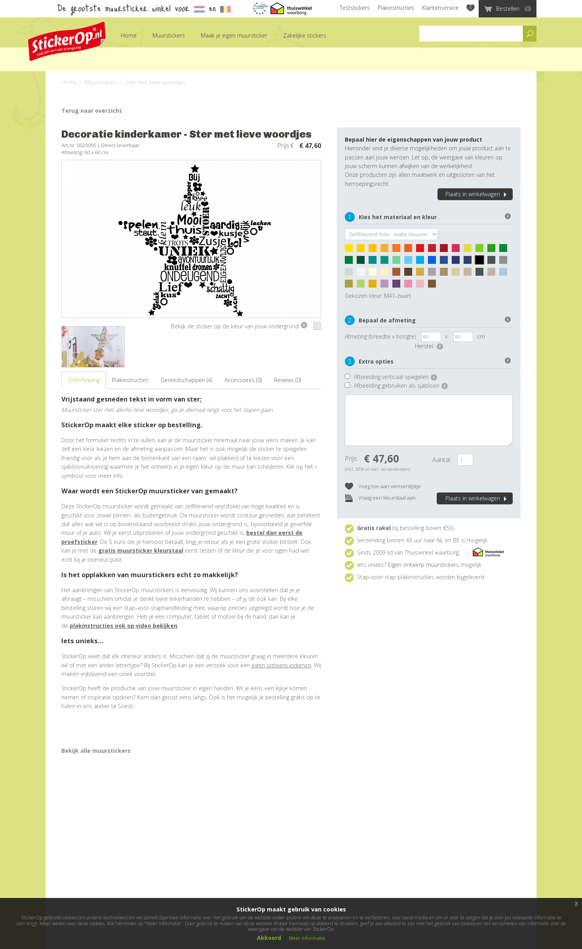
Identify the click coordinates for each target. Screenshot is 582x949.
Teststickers (355, 7)
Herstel (429, 346)
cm (481, 336)
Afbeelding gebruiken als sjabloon (401, 385)
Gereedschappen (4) (186, 380)
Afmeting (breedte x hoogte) (380, 336)
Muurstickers (168, 35)
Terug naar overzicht (91, 110)
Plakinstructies (396, 7)
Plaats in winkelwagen (477, 194)
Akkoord (269, 937)
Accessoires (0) (243, 380)
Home (129, 35)
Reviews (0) (287, 380)
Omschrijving (84, 380)
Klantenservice (440, 7)
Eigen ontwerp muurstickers (423, 564)
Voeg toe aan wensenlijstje (383, 487)
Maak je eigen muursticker (234, 35)
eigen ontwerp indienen (281, 665)
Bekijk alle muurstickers (96, 750)
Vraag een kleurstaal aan (380, 498)
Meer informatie (307, 938)
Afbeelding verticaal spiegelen (395, 377)
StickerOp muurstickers (67, 41)
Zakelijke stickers (304, 35)
